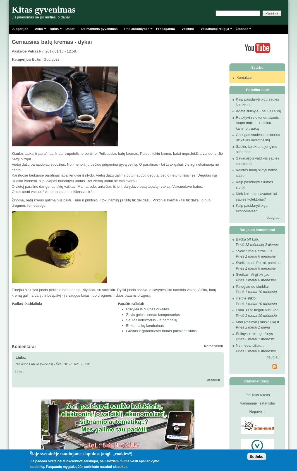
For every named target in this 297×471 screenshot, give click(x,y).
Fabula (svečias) (41, 364)
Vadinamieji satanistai (257, 403)
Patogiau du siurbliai (252, 286)
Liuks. (21, 357)
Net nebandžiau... (250, 345)
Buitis (54, 30)
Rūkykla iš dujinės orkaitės (147, 309)
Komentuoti (213, 346)
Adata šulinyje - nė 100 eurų (258, 111)
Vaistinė (187, 28)
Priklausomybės (137, 30)
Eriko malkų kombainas (145, 325)
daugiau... (274, 217)
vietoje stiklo (246, 298)
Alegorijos (20, 28)
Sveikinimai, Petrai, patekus (258, 263)
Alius (39, 30)
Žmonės (242, 30)
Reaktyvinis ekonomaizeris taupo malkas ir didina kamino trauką (257, 122)
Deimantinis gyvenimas (99, 28)
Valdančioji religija (215, 30)
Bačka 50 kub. (247, 239)
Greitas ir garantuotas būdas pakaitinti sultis (161, 331)
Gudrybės (51, 59)
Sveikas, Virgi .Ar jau (252, 274)
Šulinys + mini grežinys (254, 334)
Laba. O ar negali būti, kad (257, 310)
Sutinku (257, 457)
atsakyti (213, 380)
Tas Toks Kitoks (257, 395)
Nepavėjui (257, 412)
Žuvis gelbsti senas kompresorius (153, 315)
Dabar (70, 28)
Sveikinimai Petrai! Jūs (254, 251)
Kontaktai (244, 77)
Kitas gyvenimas (44, 9)
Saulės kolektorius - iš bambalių (151, 320)
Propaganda (165, 28)
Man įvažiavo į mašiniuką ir (257, 322)
